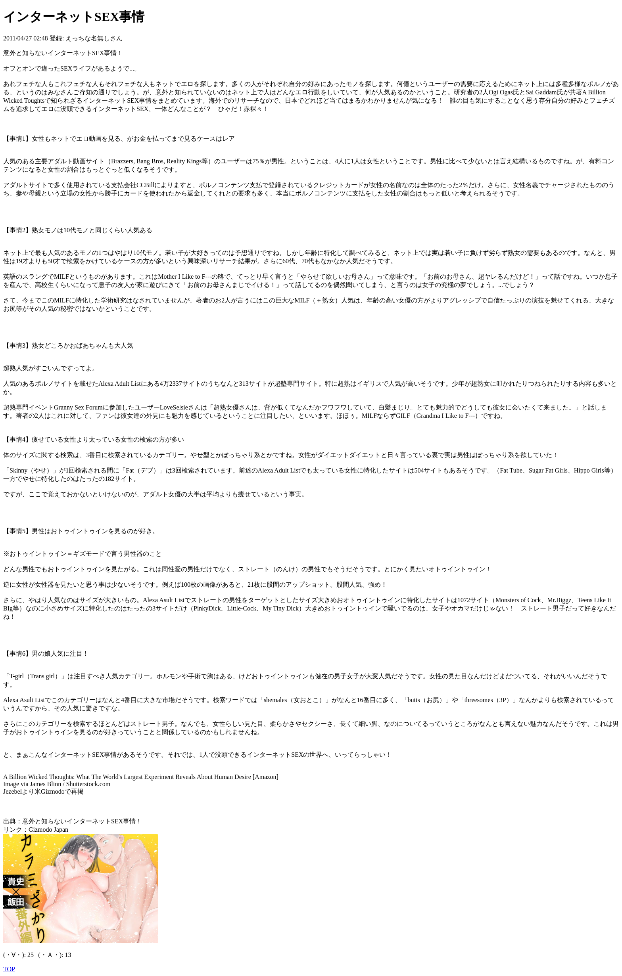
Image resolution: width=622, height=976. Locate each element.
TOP (9, 969)
